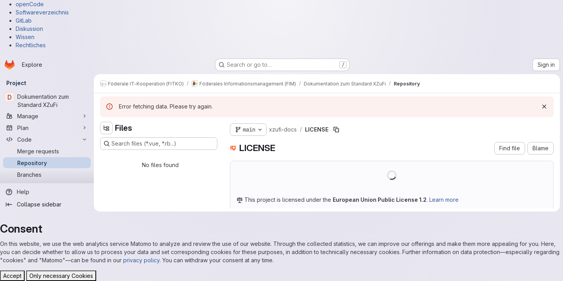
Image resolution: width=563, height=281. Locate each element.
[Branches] (47, 174)
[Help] (47, 192)
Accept (12, 275)
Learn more (444, 199)
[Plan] (47, 127)
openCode (30, 4)
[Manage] (47, 115)
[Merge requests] (47, 151)
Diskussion (29, 28)
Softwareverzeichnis (42, 12)
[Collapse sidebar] (47, 204)
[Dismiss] (544, 106)
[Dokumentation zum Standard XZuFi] (47, 101)
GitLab (24, 20)
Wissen (25, 37)
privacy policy (141, 260)
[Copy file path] (336, 129)
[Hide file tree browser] (106, 128)
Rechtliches (31, 45)
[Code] (47, 139)
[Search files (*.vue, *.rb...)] (158, 143)
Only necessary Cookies (61, 275)
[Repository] (47, 162)
